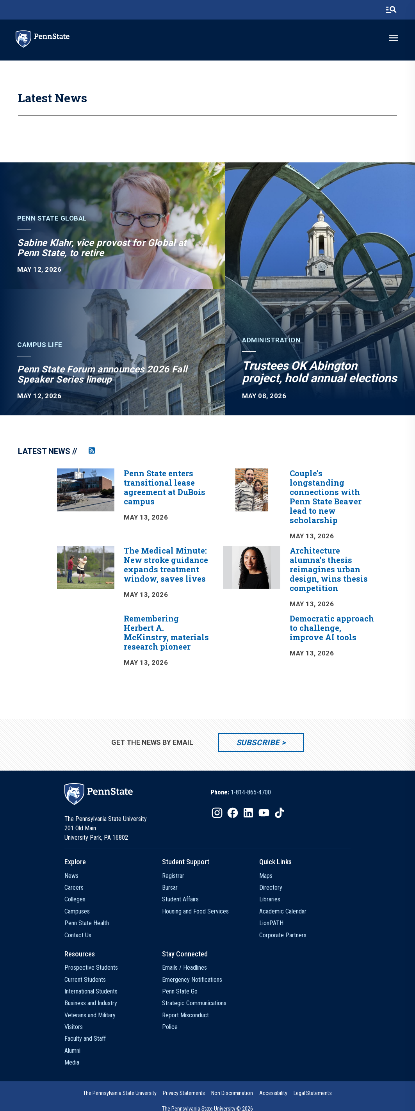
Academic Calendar (282, 911)
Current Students (85, 979)
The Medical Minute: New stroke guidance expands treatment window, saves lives (166, 564)
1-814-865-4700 (251, 792)
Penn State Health (86, 923)
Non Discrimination (232, 1093)
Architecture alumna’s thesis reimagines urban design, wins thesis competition (329, 569)
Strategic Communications (194, 1003)
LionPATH (271, 923)
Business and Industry (90, 1003)
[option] (216, 575)
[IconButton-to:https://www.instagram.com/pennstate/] (217, 813)
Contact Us (77, 935)
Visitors (73, 1027)
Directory (270, 887)
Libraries (269, 899)
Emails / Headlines (184, 967)
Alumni (72, 1050)
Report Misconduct (185, 1015)
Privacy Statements (184, 1093)
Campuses (77, 911)
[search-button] (391, 10)
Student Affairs (180, 899)
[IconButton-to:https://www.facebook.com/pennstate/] (232, 813)
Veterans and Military (90, 1015)
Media (71, 1062)
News (71, 876)
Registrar (173, 876)
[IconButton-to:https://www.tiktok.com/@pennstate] (279, 813)
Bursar (170, 887)
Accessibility (273, 1093)
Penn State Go (180, 991)
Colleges (74, 899)
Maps (266, 876)
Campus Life (39, 345)
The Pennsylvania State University (119, 1093)
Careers (74, 887)
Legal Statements (313, 1093)
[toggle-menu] (393, 38)
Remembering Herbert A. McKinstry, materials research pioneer (166, 632)
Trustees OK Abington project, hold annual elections (319, 372)
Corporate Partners (282, 935)
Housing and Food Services (195, 911)
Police (170, 1027)
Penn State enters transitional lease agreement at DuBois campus (164, 487)
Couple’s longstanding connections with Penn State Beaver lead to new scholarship (326, 496)
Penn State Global (52, 218)
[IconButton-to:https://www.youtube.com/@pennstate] (264, 813)
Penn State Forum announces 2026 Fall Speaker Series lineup (102, 374)
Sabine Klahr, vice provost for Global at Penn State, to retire (101, 247)
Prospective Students (91, 967)
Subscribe (258, 742)
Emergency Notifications (192, 979)
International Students (91, 991)
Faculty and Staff (85, 1038)
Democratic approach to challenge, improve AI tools (332, 627)
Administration (271, 340)
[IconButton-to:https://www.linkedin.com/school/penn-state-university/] (248, 813)
